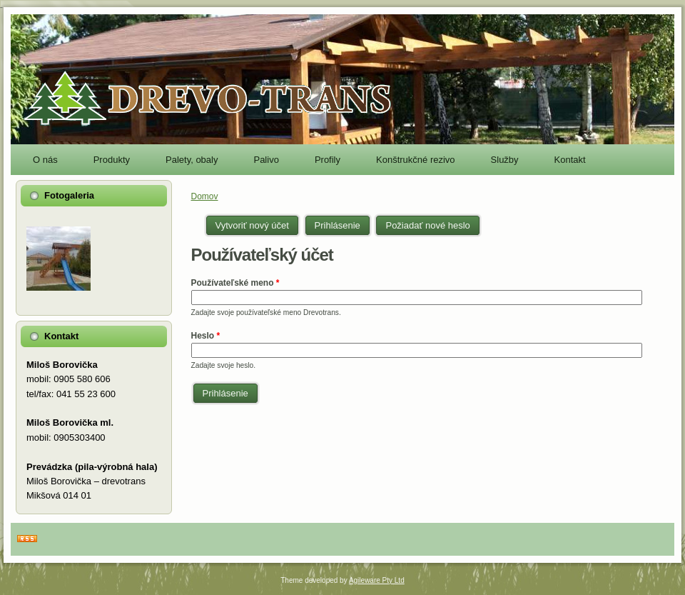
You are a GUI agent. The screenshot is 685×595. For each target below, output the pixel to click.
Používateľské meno (235, 283)
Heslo (205, 336)
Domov (204, 196)
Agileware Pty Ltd (377, 580)
